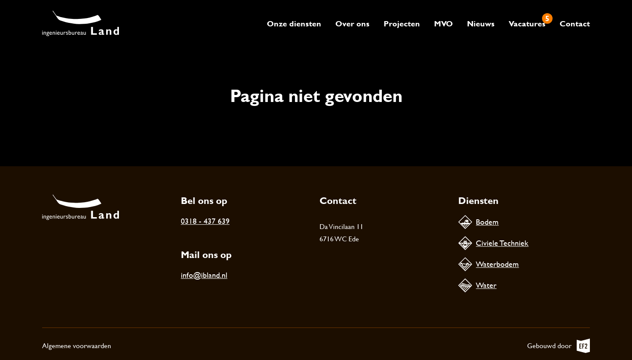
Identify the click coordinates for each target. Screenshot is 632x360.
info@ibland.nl (204, 275)
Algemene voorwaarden (76, 346)
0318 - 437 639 (205, 221)
